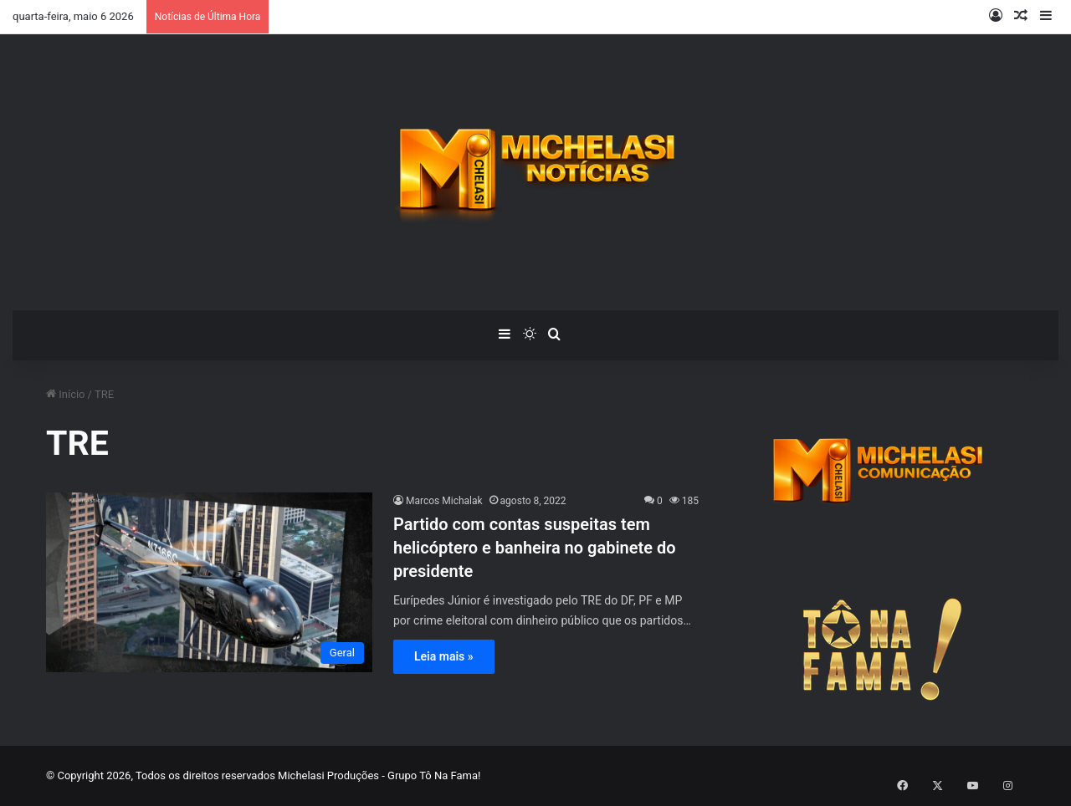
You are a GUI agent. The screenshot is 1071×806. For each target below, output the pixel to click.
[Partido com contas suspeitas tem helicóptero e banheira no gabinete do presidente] (209, 582)
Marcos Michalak (444, 501)
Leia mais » (444, 656)
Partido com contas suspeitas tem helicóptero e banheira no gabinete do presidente (534, 547)
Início (65, 394)
